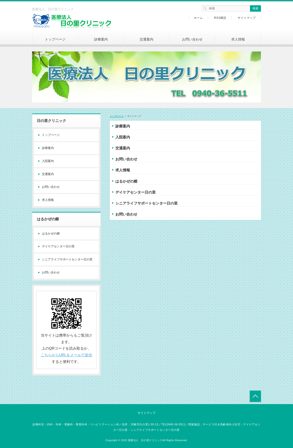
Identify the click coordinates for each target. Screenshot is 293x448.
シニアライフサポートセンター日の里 (146, 203)
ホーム (198, 17)
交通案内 (146, 39)
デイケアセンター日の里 (135, 192)
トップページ (55, 39)
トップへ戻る (255, 396)
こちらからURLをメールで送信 (66, 355)
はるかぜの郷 (126, 181)
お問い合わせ (192, 39)
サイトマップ (247, 17)
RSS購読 (220, 17)
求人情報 (238, 39)
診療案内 (101, 39)
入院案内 (122, 137)
